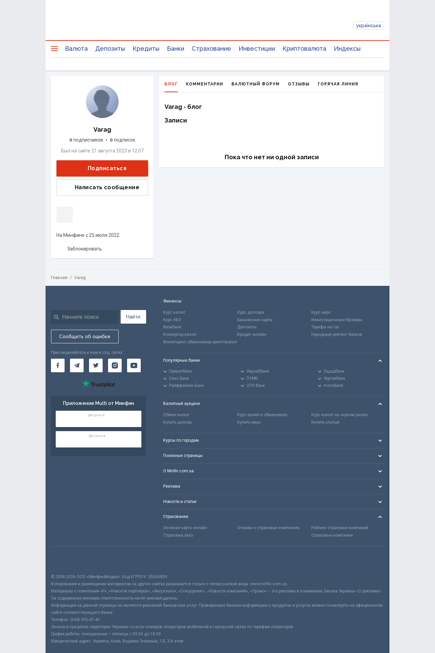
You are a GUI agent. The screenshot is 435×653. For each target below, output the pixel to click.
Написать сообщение (101, 187)
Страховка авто (178, 535)
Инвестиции (257, 48)
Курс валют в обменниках (262, 414)
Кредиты (146, 48)
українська (368, 25)
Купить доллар (177, 422)
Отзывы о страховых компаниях (268, 527)
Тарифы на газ (325, 327)
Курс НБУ (172, 319)
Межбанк (172, 327)
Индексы (347, 48)
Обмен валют (176, 414)
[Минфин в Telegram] (77, 365)
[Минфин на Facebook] (58, 365)
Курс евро (321, 312)
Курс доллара (250, 312)
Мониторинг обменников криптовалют (200, 342)
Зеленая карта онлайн (185, 527)
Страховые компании (332, 535)
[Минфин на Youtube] (134, 365)
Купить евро (249, 422)
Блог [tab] (171, 87)
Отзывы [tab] (299, 84)
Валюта (76, 48)
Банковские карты (255, 319)
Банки (175, 48)
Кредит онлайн (251, 334)
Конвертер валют (179, 334)
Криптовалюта (304, 48)
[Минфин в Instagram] (115, 365)
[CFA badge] (66, 560)
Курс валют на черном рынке (339, 414)
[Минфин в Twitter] (96, 365)
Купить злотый (325, 422)
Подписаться (101, 169)
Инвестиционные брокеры (336, 319)
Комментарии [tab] (204, 84)
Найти (133, 317)
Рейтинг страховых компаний (339, 527)
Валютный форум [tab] (255, 84)
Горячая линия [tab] (338, 84)
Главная (59, 277)
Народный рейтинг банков (336, 334)
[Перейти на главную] (217, 26)
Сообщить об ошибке (84, 336)
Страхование (211, 48)
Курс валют (174, 312)
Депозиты (110, 48)
